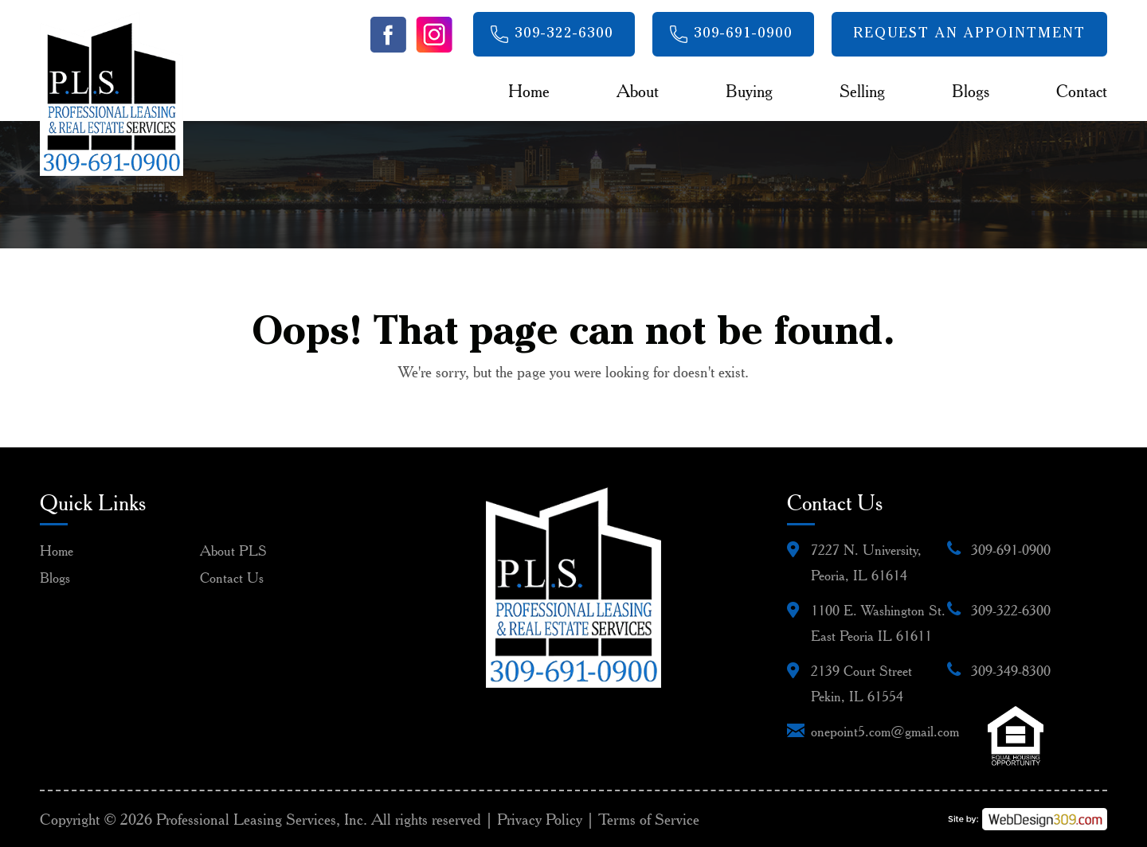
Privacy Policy (539, 819)
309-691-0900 (743, 34)
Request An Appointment (969, 34)
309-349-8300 (1011, 670)
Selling (862, 90)
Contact (1081, 90)
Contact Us (232, 577)
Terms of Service (648, 819)
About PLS (233, 550)
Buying (749, 90)
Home (529, 90)
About (638, 90)
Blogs (970, 90)
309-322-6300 (564, 34)
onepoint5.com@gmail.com (885, 731)
